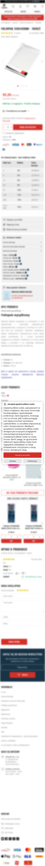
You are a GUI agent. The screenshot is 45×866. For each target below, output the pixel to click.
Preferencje (32, 461)
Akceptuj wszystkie (22, 455)
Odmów (13, 461)
